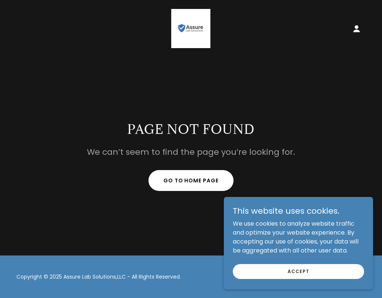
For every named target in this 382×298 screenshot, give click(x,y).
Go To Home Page (191, 180)
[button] (356, 28)
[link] (190, 28)
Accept (298, 271)
